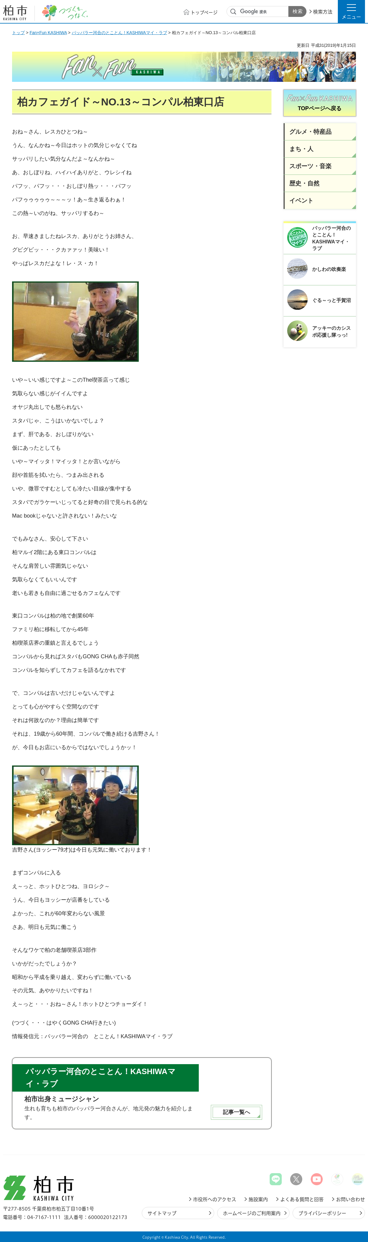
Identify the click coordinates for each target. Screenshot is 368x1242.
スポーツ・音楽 (310, 166)
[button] (351, 11)
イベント (301, 200)
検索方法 (322, 11)
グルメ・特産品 (310, 131)
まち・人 (301, 149)
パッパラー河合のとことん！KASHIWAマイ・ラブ (119, 32)
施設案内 (258, 1199)
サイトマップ (162, 1213)
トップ (18, 32)
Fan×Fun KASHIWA (48, 32)
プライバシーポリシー (322, 1213)
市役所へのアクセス (214, 1199)
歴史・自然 (304, 183)
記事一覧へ (236, 1112)
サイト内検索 (233, 12)
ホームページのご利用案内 (252, 1213)
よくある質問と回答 (302, 1199)
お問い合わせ (350, 1199)
